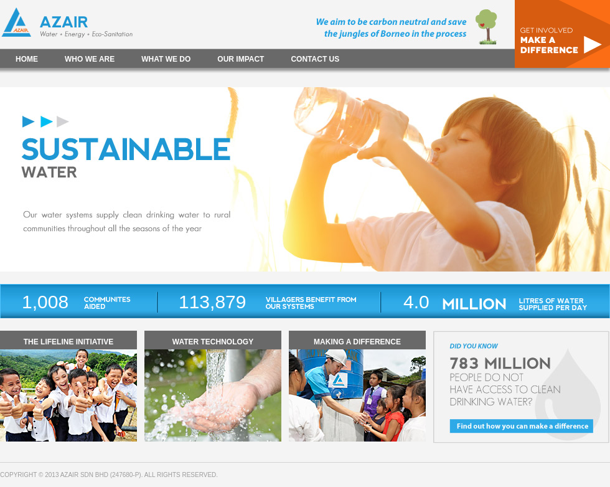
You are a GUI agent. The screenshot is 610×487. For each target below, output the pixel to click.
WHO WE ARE (90, 59)
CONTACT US (315, 59)
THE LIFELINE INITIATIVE (68, 342)
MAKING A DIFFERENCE (357, 342)
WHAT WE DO (165, 59)
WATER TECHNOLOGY (212, 342)
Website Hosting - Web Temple (272, 474)
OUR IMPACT (240, 59)
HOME (27, 59)
